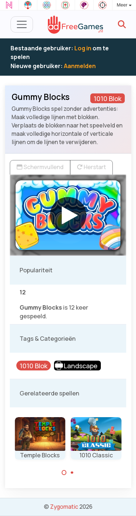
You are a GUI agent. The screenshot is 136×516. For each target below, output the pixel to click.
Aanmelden (80, 66)
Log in (82, 48)
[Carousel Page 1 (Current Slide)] (64, 472)
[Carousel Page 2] (72, 472)
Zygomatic (64, 507)
